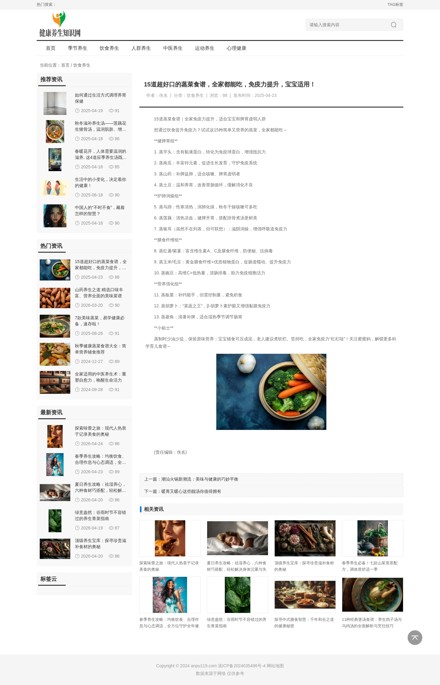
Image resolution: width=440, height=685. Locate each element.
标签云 (48, 579)
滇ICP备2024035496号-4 (242, 665)
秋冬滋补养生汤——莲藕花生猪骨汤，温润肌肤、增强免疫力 (100, 129)
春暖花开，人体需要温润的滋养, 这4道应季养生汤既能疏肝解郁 (101, 157)
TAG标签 (395, 4)
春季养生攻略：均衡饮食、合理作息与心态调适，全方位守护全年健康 (169, 626)
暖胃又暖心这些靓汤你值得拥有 (191, 491)
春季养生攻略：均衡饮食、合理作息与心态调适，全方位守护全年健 (100, 462)
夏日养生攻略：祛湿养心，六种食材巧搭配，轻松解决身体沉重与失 (100, 490)
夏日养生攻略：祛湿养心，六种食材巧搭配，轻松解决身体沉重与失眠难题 (236, 569)
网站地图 (275, 665)
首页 (51, 48)
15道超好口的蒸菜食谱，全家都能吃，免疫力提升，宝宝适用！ (101, 267)
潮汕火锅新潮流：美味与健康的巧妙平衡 (199, 479)
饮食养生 (81, 65)
